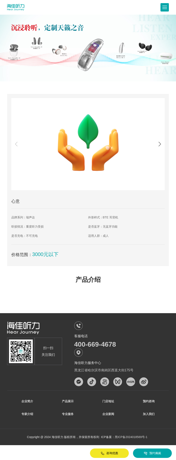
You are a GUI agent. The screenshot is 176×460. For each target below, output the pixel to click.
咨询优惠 (105, 453)
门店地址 (108, 401)
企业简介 (27, 401)
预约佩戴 (148, 453)
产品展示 (67, 401)
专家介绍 (27, 415)
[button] (160, 144)
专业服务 (67, 415)
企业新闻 (108, 415)
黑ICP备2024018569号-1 (131, 438)
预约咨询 (148, 401)
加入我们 (148, 415)
